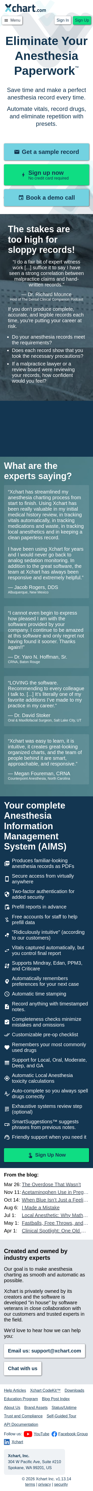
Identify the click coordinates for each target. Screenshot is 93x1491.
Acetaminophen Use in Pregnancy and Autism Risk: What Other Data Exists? (55, 1192)
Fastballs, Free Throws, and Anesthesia (55, 1223)
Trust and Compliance (23, 1416)
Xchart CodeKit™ (45, 1390)
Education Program (21, 1399)
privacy (44, 1484)
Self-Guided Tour (61, 1416)
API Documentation (21, 1424)
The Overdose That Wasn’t (51, 1184)
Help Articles (15, 1390)
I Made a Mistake (41, 1207)
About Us (12, 1407)
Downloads (74, 1390)
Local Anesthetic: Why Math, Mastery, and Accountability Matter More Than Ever (55, 1215)
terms (30, 1484)
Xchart (13, 1442)
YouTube (36, 1434)
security (61, 1484)
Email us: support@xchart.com (44, 1351)
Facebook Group (69, 1434)
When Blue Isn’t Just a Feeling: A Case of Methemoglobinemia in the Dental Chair (55, 1200)
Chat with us (22, 1368)
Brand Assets (36, 1407)
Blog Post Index (56, 1399)
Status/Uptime (64, 1407)
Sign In (63, 20)
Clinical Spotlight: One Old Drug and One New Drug (55, 1230)
